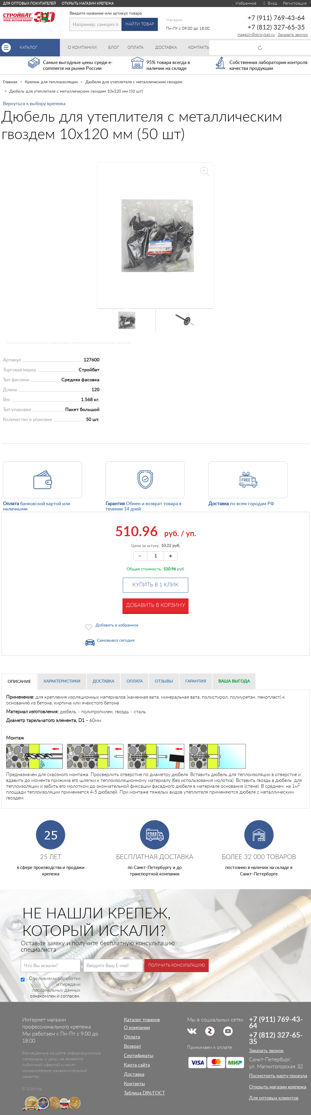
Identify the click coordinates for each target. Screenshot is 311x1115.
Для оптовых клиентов (273, 1098)
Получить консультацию (176, 965)
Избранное (243, 3)
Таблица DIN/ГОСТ (144, 1093)
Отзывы (164, 681)
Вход (269, 3)
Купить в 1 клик (155, 585)
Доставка (103, 681)
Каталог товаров (142, 1019)
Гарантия (195, 681)
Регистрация (295, 3)
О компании (137, 1027)
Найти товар (139, 24)
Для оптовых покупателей (29, 3)
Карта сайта (137, 1065)
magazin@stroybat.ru (256, 35)
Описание (19, 682)
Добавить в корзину (155, 605)
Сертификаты (138, 1055)
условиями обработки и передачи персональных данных (56, 984)
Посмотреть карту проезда (278, 1076)
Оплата (135, 681)
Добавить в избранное (117, 625)
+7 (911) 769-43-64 (276, 18)
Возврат (132, 1046)
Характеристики (62, 681)
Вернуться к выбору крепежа (34, 103)
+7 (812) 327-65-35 (276, 27)
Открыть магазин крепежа (88, 3)
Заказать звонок (293, 35)
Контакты (134, 1083)
